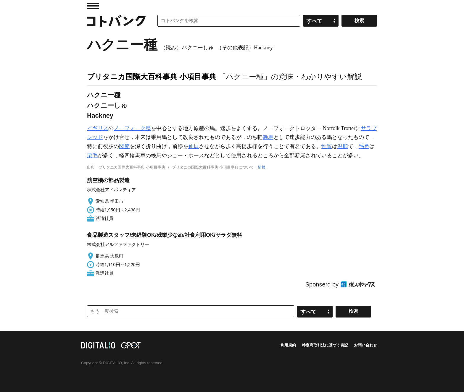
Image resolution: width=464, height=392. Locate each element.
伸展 (193, 146)
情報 (261, 167)
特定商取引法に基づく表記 (325, 345)
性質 (326, 146)
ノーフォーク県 (132, 128)
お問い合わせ (365, 345)
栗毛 (92, 155)
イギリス (97, 128)
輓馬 (268, 137)
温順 (342, 146)
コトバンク (116, 21)
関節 (124, 146)
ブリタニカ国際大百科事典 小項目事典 (151, 76)
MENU (93, 6)
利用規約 (288, 345)
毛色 (364, 146)
